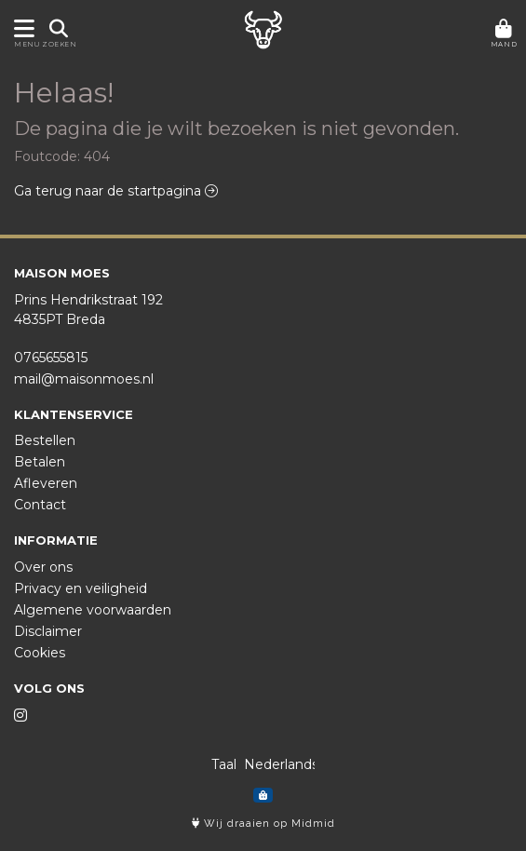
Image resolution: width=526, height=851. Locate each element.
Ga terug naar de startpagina (116, 190)
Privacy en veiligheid (80, 588)
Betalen (39, 461)
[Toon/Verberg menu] (21, 28)
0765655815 (51, 357)
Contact (40, 504)
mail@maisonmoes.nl (84, 379)
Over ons (43, 567)
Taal (223, 764)
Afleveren (45, 483)
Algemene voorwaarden (92, 609)
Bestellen (44, 440)
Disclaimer (48, 631)
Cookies (39, 652)
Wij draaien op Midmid (263, 823)
